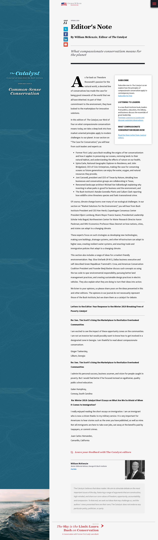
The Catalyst (101, 452)
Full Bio (73, 469)
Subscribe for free (125, 96)
